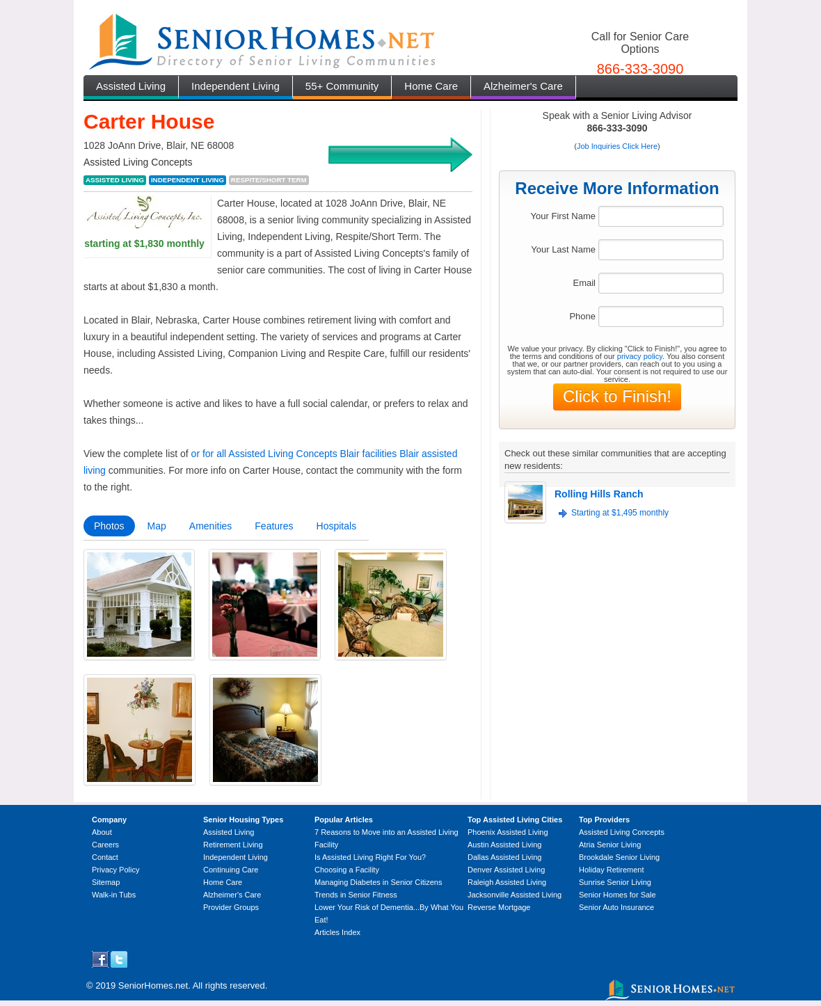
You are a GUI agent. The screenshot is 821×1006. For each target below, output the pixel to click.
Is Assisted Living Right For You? (370, 857)
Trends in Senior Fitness (355, 895)
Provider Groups (231, 907)
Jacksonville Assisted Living (514, 895)
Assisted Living (131, 86)
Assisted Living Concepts (621, 832)
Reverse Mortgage (499, 907)
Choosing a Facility (346, 869)
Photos (109, 526)
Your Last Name (563, 249)
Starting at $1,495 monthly (620, 513)
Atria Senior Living (610, 844)
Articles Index (337, 932)
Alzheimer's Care (523, 86)
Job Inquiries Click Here (617, 146)
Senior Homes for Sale (617, 895)
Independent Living (235, 86)
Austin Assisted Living (504, 844)
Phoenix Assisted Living (508, 832)
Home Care (431, 86)
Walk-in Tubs (114, 895)
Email (584, 283)
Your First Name (563, 216)
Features (274, 526)
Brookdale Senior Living (619, 857)
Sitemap (106, 882)
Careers (105, 844)
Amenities (210, 526)
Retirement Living (233, 844)
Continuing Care (231, 869)
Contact (105, 857)
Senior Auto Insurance (616, 907)
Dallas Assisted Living (504, 857)
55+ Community (341, 86)
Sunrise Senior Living (615, 882)
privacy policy (639, 356)
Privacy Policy (115, 869)
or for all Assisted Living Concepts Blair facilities (294, 453)
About (102, 832)
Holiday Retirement (611, 869)
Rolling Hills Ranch (599, 494)
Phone (582, 316)
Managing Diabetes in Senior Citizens (378, 882)
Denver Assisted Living (506, 869)
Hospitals (337, 526)
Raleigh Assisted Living (507, 882)
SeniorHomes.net (153, 985)
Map (157, 526)
